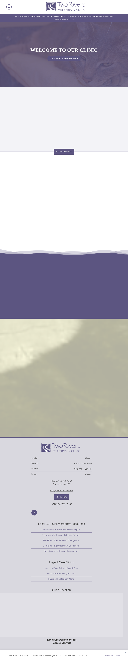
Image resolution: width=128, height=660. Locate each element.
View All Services (64, 151)
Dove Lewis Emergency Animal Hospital (61, 529)
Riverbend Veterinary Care (61, 579)
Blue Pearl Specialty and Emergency (61, 540)
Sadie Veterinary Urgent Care (61, 573)
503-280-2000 (106, 16)
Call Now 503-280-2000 (64, 58)
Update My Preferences (115, 656)
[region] (64, 655)
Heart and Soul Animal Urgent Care (61, 568)
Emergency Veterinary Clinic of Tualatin (61, 535)
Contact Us (61, 497)
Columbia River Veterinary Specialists (61, 545)
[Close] (125, 651)
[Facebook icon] (34, 512)
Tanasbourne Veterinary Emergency (61, 551)
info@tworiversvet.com (64, 19)
